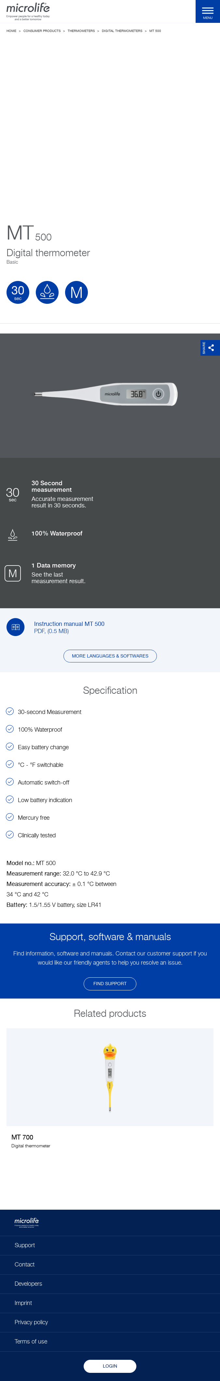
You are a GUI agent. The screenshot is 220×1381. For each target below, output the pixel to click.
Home (11, 31)
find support (110, 984)
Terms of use (31, 1342)
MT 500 (155, 31)
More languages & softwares (110, 656)
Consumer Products (42, 31)
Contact (24, 1265)
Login (110, 1366)
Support (25, 1246)
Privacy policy (31, 1323)
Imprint (23, 1303)
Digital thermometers (122, 31)
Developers (28, 1284)
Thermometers (81, 31)
